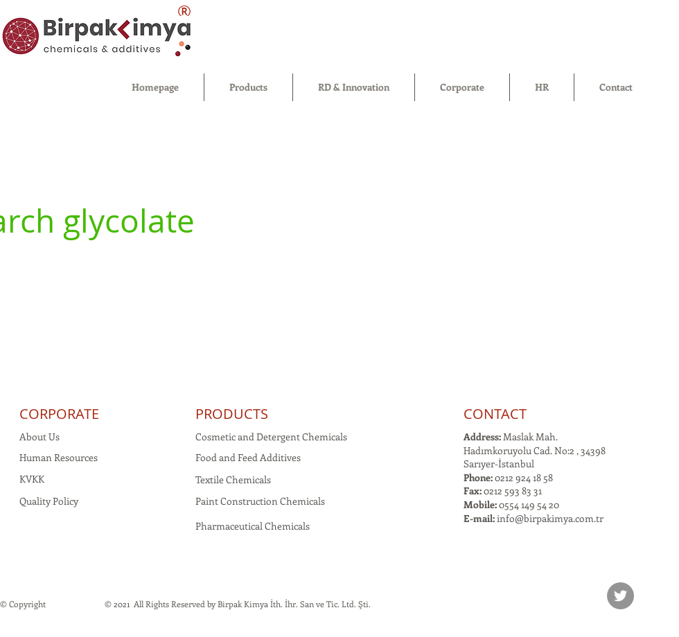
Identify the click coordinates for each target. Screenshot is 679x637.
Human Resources (58, 457)
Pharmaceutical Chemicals (252, 525)
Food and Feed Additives (248, 457)
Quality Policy (48, 501)
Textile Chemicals (233, 479)
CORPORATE (59, 413)
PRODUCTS (231, 413)
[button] (248, 87)
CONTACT (495, 413)
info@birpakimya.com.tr (550, 518)
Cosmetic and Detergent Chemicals (271, 436)
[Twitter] (620, 595)
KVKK (31, 478)
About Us (39, 436)
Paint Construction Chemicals (260, 501)
